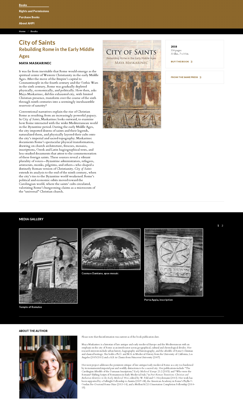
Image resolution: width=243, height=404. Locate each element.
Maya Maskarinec (35, 63)
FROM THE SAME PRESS (184, 77)
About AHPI (26, 23)
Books (23, 5)
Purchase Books (29, 17)
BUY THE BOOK (180, 61)
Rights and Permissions (34, 11)
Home (22, 31)
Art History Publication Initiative (122, 14)
